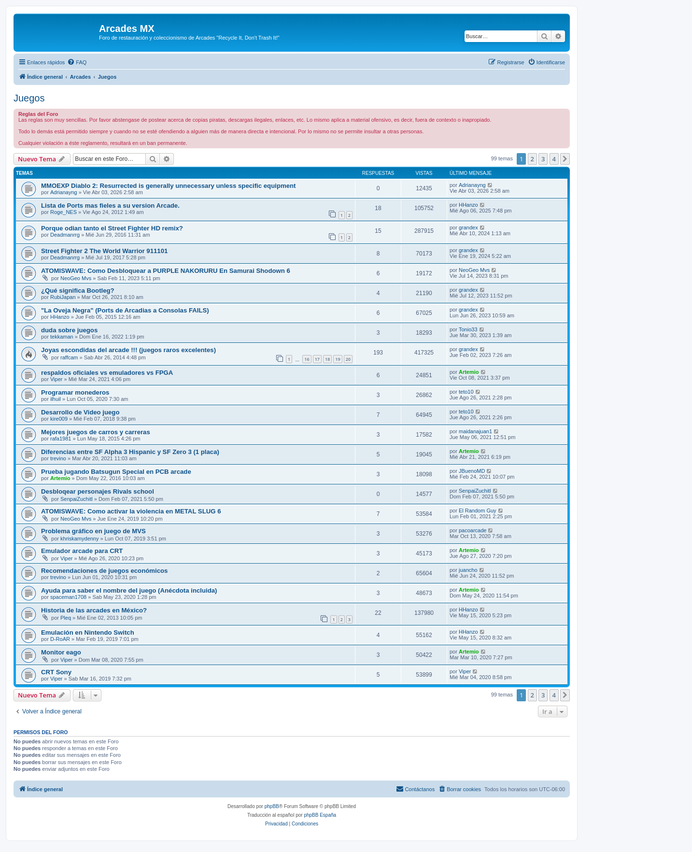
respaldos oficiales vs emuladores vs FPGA (107, 372)
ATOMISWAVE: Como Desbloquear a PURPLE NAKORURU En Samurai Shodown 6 (165, 270)
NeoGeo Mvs (75, 278)
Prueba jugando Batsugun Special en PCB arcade (116, 471)
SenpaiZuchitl (76, 499)
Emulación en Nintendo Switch (87, 632)
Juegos (29, 98)
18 (327, 359)
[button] (565, 159)
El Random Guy (477, 510)
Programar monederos (75, 392)
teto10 (466, 392)
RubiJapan (63, 297)
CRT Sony (56, 672)
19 (337, 359)
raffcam (69, 357)
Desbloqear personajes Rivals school (97, 491)
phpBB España (320, 815)
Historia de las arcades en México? (94, 610)
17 (317, 359)
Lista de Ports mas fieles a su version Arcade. (110, 205)
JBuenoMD (472, 471)
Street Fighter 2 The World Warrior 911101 (104, 251)
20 (348, 359)
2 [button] (532, 159)
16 (306, 359)
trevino (58, 458)
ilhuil (55, 399)
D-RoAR (60, 639)
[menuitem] (76, 62)
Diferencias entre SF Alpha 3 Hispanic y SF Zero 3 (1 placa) (130, 451)
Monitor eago (61, 652)
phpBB (272, 806)
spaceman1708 (68, 597)
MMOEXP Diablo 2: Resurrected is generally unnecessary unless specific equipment (168, 185)
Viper (56, 379)
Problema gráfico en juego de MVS (93, 531)
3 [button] (543, 159)
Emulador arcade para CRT (82, 550)
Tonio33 (468, 329)
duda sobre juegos (69, 330)
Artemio (469, 372)
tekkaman (61, 337)
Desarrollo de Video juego (80, 412)
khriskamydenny (79, 538)
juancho (468, 570)
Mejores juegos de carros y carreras (95, 432)
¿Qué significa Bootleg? (77, 290)
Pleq (65, 618)
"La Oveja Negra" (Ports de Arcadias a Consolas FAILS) (125, 310)
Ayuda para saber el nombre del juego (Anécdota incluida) (129, 590)
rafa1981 (60, 438)
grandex (468, 227)
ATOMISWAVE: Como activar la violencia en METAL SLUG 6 (131, 511)
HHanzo (468, 205)
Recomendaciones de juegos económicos (104, 570)
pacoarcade (473, 530)
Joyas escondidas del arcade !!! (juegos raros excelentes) (128, 350)
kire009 (59, 419)
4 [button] (554, 159)
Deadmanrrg (65, 235)
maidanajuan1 (475, 431)
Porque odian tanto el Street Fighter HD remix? (112, 228)
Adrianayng (63, 192)
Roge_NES (63, 212)
